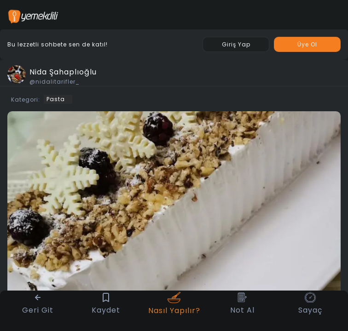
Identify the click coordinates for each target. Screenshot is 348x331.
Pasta (55, 99)
